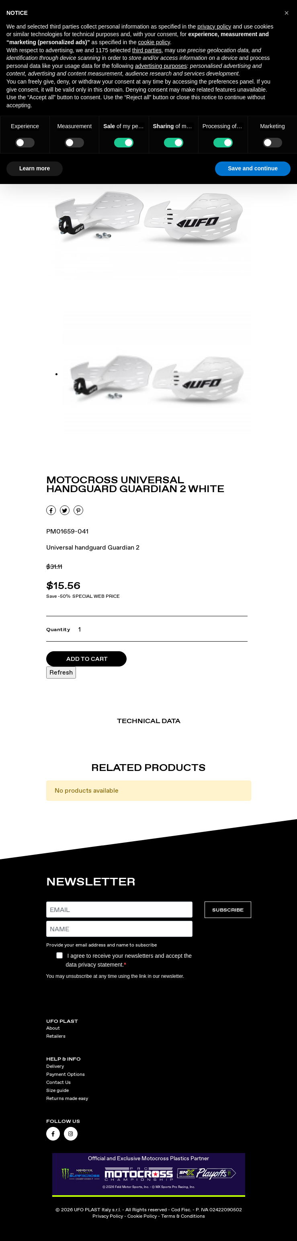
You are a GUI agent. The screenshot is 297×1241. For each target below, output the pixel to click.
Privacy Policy (107, 1216)
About (53, 1028)
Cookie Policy (142, 1216)
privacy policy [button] (214, 26)
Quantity (58, 629)
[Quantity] (77, 629)
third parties (147, 50)
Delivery (55, 1066)
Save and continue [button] (253, 168)
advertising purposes (161, 66)
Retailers (56, 1036)
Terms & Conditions (183, 1216)
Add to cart (87, 658)
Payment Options (65, 1074)
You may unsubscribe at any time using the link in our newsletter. (115, 976)
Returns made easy (67, 1098)
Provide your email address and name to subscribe (101, 945)
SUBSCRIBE (228, 909)
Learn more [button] (34, 168)
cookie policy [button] (154, 42)
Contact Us (58, 1082)
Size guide (57, 1090)
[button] (286, 12)
